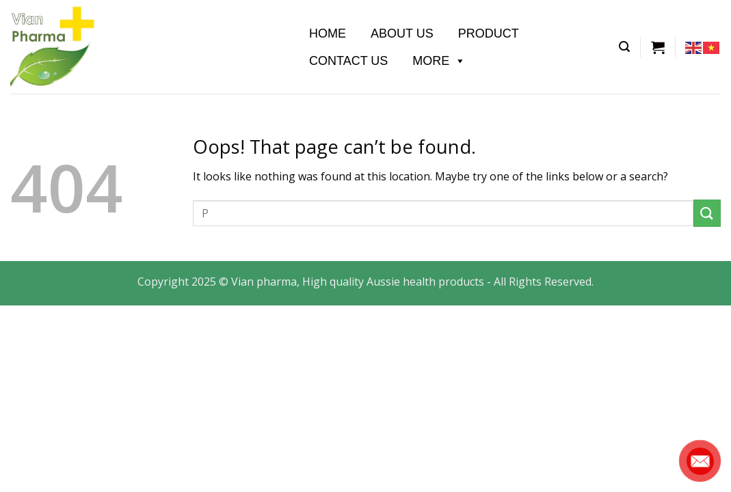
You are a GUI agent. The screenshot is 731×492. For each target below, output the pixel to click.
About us (402, 33)
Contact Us (348, 61)
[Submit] (707, 213)
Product (488, 33)
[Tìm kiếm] (624, 46)
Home (327, 33)
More (439, 60)
